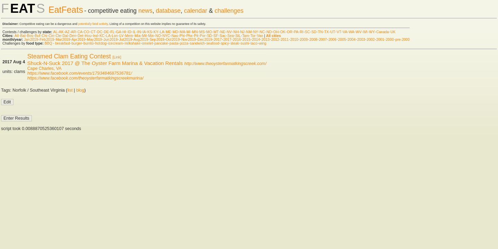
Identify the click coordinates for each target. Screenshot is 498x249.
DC (99, 32)
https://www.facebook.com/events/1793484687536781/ (79, 73)
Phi (182, 36)
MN (194, 32)
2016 (237, 40)
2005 (342, 40)
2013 (265, 40)
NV (229, 32)
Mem (129, 36)
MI (188, 32)
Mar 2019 (63, 40)
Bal (22, 36)
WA (351, 32)
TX (326, 32)
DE (106, 32)
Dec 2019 (204, 40)
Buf (37, 36)
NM (248, 32)
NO (158, 36)
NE (222, 32)
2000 (390, 40)
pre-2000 (402, 40)
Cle (58, 36)
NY (255, 32)
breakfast (62, 43)
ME (168, 32)
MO (209, 32)
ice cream (115, 43)
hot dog (101, 43)
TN (320, 32)
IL (134, 32)
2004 (352, 40)
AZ (67, 32)
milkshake (132, 43)
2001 (380, 40)
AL (55, 32)
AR (73, 32)
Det (80, 36)
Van (260, 36)
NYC (166, 36)
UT (332, 32)
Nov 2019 (188, 40)
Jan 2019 (31, 40)
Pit (196, 36)
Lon (115, 36)
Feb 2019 (47, 40)
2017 (218, 40)
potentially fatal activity (93, 24)
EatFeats (65, 10)
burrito (88, 43)
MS (202, 32)
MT (216, 32)
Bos (30, 36)
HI (124, 32)
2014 (256, 40)
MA (182, 32)
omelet (147, 43)
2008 (313, 40)
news (145, 10)
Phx (189, 36)
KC (102, 36)
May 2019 (94, 40)
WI (365, 32)
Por (202, 36)
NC (262, 32)
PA (296, 32)
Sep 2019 (157, 40)
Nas (175, 36)
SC (307, 32)
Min (151, 36)
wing (262, 43)
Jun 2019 (110, 40)
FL (112, 32)
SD (314, 32)
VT (339, 32)
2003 (361, 40)
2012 (275, 40)
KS (149, 32)
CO (86, 32)
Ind (95, 36)
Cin (51, 36)
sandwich (197, 43)
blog (80, 90)
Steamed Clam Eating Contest (69, 56)
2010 (294, 40)
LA (162, 32)
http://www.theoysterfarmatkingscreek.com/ (225, 63)
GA (118, 32)
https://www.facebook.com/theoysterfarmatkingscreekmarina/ (85, 78)
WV (358, 32)
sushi (245, 43)
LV (121, 36)
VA (345, 32)
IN (139, 32)
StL (238, 36)
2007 (323, 40)
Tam (245, 36)
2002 (371, 40)
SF (215, 36)
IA (144, 32)
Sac (223, 36)
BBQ (48, 43)
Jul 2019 (125, 40)
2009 (304, 40)
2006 (332, 40)
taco (254, 43)
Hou (88, 36)
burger (77, 43)
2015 (246, 40)
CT (93, 32)
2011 (285, 40)
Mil (144, 36)
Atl (17, 36)
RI (301, 32)
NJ (242, 32)
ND (268, 32)
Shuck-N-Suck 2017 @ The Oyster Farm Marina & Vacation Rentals (105, 63)
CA (79, 32)
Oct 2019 (173, 40)
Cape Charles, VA (44, 68)
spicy (225, 43)
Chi (44, 36)
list (70, 90)
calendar (195, 10)
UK (392, 32)
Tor (252, 36)
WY (372, 32)
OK (282, 32)
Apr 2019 (78, 40)
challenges (228, 10)
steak (234, 43)
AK (61, 32)
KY (156, 32)
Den (73, 36)
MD (175, 32)
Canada (382, 32)
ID (129, 32)
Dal (65, 36)
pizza (184, 43)
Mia (137, 36)
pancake (161, 43)
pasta (173, 43)
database (168, 10)
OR (290, 32)
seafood (212, 43)
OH (276, 32)
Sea (231, 36)
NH (236, 32)
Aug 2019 (140, 40)
